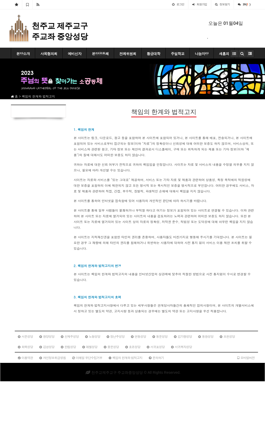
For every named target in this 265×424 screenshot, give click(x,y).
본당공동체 (100, 53)
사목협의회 (48, 53)
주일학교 (177, 53)
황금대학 (153, 53)
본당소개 (23, 53)
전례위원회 (127, 53)
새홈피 (224, 53)
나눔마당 (201, 53)
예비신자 (74, 53)
